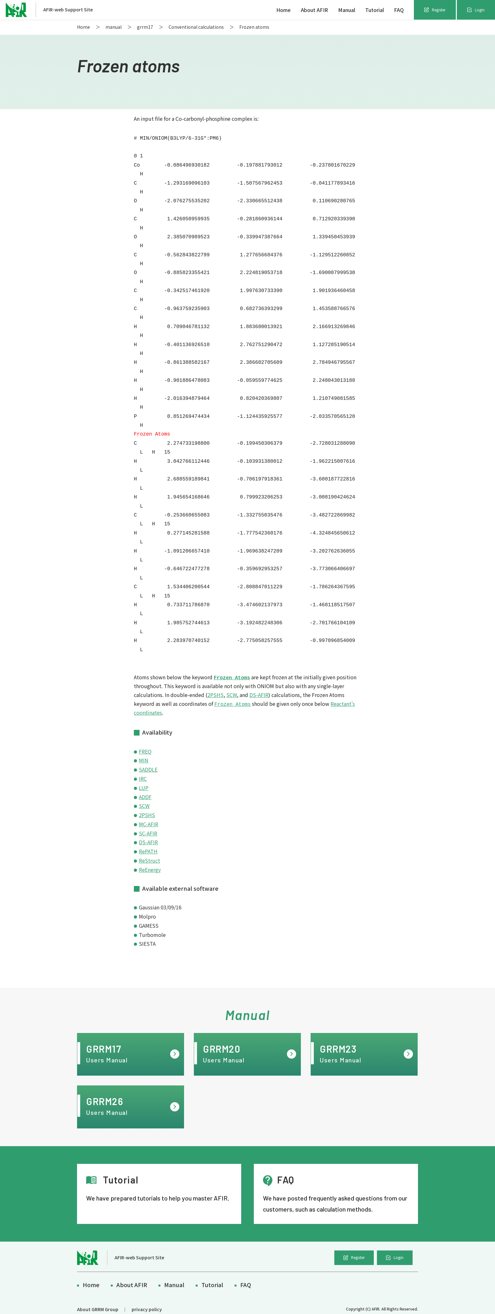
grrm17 (145, 27)
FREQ (145, 744)
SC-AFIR (148, 825)
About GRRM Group (97, 1302)
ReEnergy (150, 862)
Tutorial (374, 10)
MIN (143, 753)
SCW (231, 687)
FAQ (399, 10)
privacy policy (147, 1302)
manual (113, 27)
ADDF (145, 789)
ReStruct (149, 853)
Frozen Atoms (232, 670)
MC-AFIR (148, 816)
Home (283, 10)
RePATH (148, 843)
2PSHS (215, 687)
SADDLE (148, 762)
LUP (143, 780)
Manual (346, 10)
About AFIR (314, 10)
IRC (143, 771)
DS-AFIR (258, 687)
